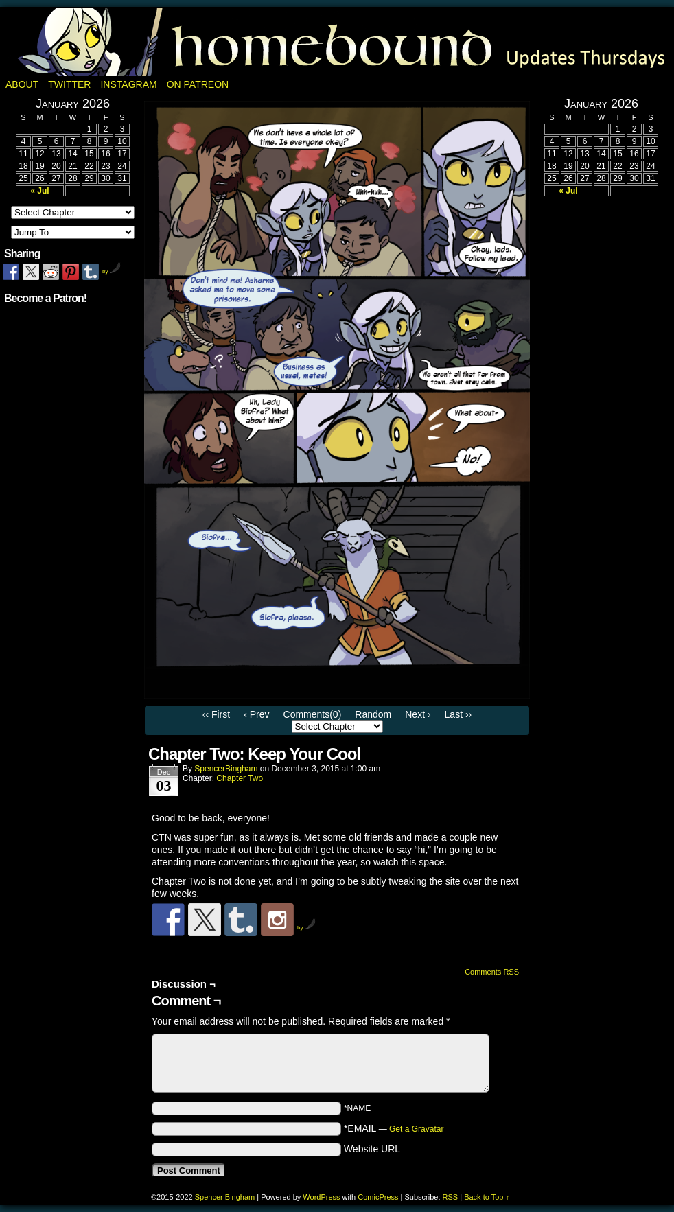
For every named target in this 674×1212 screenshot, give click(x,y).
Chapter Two (239, 778)
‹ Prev (256, 714)
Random (373, 714)
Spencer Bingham (225, 1197)
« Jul (39, 191)
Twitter (69, 84)
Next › (417, 714)
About (21, 84)
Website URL (372, 1148)
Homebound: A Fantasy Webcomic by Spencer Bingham (337, 42)
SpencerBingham (225, 768)
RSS (450, 1197)
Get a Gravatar (416, 1129)
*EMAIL (394, 1128)
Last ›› (458, 714)
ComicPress (378, 1197)
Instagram (128, 84)
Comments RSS (492, 972)
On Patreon (198, 84)
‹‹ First (216, 714)
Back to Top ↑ (486, 1197)
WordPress (321, 1197)
